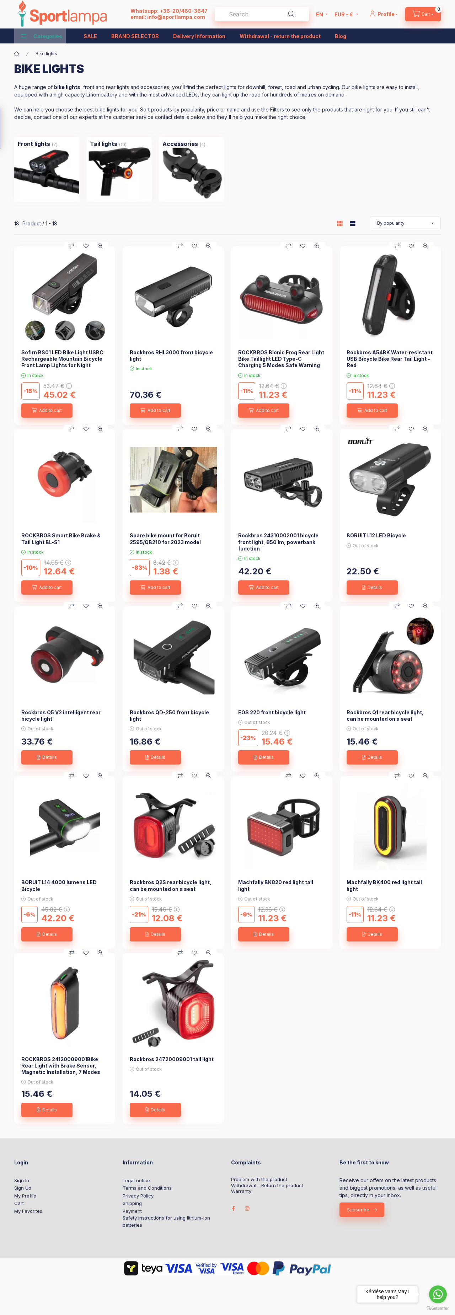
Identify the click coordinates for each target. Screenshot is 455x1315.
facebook (233, 1208)
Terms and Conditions (147, 1188)
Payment (132, 1211)
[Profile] (384, 14)
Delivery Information (199, 36)
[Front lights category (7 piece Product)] (34, 143)
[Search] (291, 14)
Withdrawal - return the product (280, 36)
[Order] (405, 223)
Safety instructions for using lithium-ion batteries (166, 1221)
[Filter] (7, 128)
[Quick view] (100, 246)
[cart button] (423, 14)
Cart (19, 1203)
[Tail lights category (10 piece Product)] (103, 143)
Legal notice (136, 1180)
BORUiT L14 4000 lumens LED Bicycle (59, 885)
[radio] (352, 223)
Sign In (21, 1180)
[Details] (372, 587)
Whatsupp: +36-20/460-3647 (169, 11)
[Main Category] (16, 54)
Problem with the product (259, 1179)
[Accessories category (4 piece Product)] (180, 143)
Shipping (132, 1203)
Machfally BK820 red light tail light (275, 885)
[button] (41, 35)
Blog (340, 36)
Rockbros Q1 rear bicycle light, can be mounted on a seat (385, 715)
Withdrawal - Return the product (267, 1185)
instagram (247, 1208)
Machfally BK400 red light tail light (384, 885)
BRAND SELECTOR (135, 36)
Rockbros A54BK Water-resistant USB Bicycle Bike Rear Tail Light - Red (390, 358)
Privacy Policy (138, 1196)
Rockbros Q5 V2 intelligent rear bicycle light (61, 715)
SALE (90, 36)
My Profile (25, 1196)
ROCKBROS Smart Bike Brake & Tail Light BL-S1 (61, 538)
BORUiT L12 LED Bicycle (376, 535)
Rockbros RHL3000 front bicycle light (171, 355)
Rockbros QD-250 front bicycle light (169, 715)
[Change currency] (344, 14)
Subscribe (358, 1209)
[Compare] (72, 246)
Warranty (241, 1191)
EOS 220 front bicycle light (272, 712)
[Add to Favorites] (86, 246)
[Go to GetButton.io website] (438, 1308)
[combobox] (262, 14)
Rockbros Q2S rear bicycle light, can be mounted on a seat (171, 885)
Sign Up (22, 1188)
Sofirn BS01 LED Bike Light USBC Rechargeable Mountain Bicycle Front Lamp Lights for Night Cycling (62, 362)
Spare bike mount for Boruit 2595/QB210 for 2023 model (165, 538)
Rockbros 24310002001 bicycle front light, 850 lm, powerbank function (278, 541)
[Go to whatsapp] (438, 1294)
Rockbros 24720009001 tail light (172, 1059)
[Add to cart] (47, 410)
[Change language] (319, 14)
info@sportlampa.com (176, 17)
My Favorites (28, 1211)
